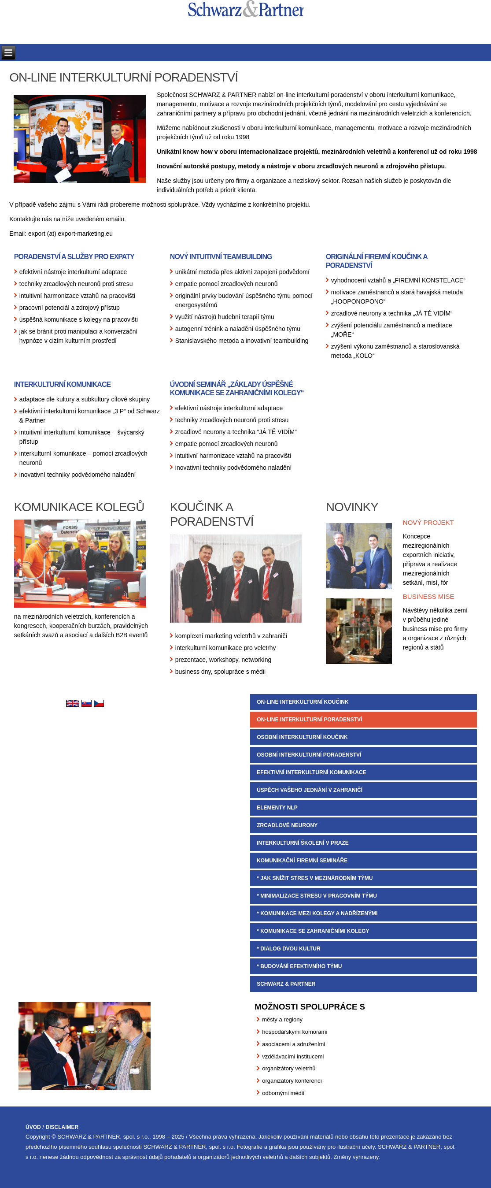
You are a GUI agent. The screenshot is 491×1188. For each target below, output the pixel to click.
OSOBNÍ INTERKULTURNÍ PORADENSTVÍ (309, 755)
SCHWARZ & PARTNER (286, 984)
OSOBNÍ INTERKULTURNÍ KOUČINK (302, 737)
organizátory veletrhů (288, 1068)
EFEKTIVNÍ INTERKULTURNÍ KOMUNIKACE (311, 772)
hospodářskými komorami (294, 1031)
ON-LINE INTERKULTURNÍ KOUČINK (302, 702)
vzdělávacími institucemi (293, 1056)
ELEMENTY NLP (277, 808)
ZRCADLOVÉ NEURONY (287, 825)
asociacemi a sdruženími (293, 1044)
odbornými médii (283, 1093)
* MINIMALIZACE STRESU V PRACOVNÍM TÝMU (317, 896)
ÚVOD (33, 1127)
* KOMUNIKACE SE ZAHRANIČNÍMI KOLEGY (313, 931)
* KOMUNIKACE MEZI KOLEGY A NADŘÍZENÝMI (317, 913)
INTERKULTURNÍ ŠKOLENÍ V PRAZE (302, 843)
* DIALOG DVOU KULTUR (288, 949)
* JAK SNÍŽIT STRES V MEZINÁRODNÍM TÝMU (315, 878)
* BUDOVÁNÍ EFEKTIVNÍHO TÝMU (299, 966)
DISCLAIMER (62, 1127)
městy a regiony (282, 1019)
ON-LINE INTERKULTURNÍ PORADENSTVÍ (309, 720)
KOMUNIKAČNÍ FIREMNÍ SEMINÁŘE (302, 861)
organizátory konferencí (292, 1080)
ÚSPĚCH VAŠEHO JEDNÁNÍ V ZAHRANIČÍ (309, 790)
